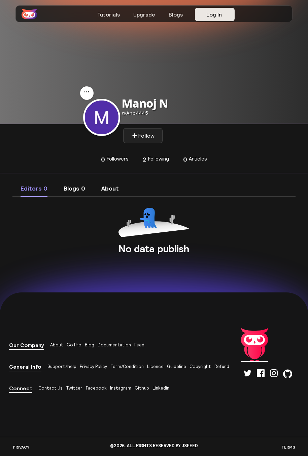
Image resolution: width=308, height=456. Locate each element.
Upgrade (144, 14)
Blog (89, 344)
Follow (143, 136)
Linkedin (160, 388)
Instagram (120, 388)
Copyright (200, 366)
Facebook (96, 388)
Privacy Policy (93, 366)
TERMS (288, 447)
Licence (155, 366)
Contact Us (50, 388)
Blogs (176, 14)
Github (142, 388)
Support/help (61, 366)
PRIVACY (21, 447)
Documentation (114, 344)
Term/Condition (127, 366)
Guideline (176, 366)
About (56, 344)
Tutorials (108, 14)
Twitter (74, 388)
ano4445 (135, 113)
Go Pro (74, 344)
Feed (139, 344)
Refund (221, 366)
